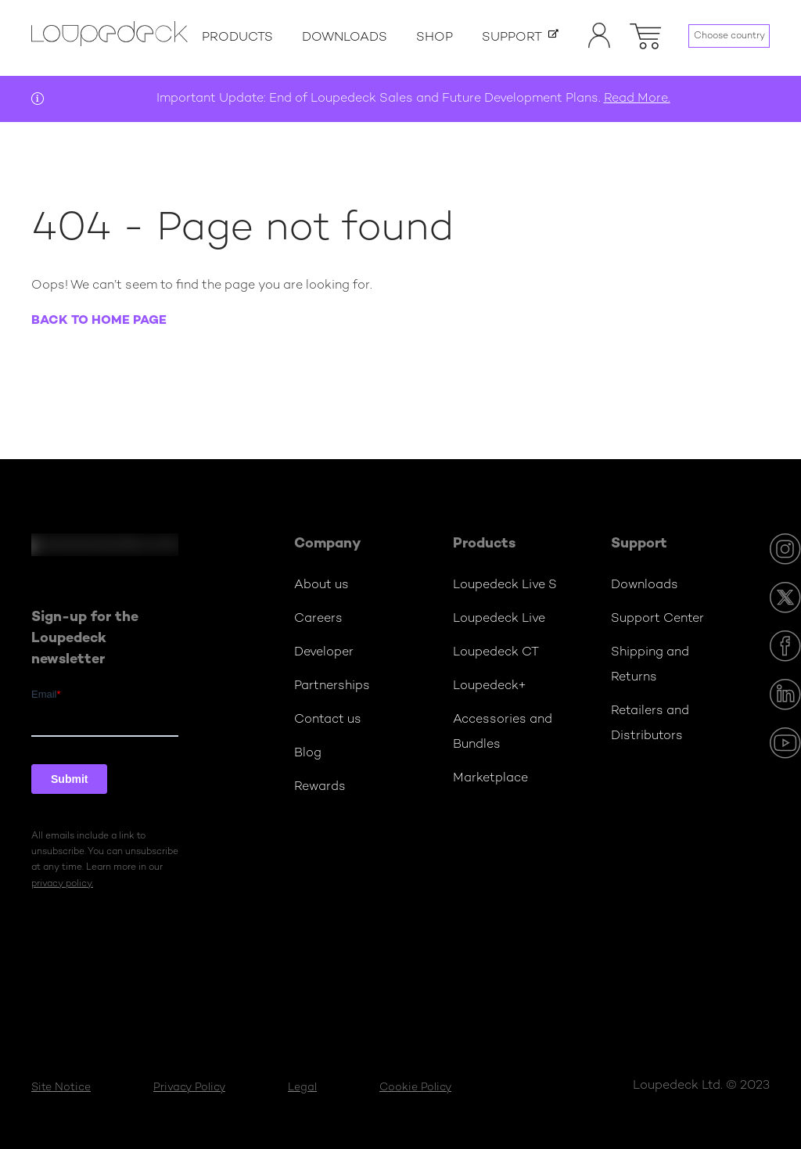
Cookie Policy (415, 1087)
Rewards (320, 787)
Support (512, 38)
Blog (307, 753)
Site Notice (61, 1087)
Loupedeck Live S (505, 585)
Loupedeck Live (499, 619)
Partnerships (332, 686)
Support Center (657, 619)
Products (237, 38)
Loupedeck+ (489, 686)
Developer (324, 652)
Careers (318, 619)
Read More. (637, 99)
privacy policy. (62, 884)
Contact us (327, 720)
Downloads (344, 38)
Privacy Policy (189, 1087)
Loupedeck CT (496, 652)
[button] (645, 33)
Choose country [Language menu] (729, 36)
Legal (302, 1087)
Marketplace (490, 778)
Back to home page (99, 321)
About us (321, 585)
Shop (434, 38)
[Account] (599, 45)
